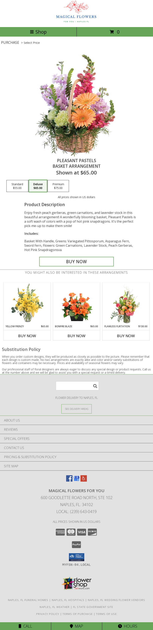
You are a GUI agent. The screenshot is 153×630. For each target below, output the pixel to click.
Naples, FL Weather (55, 607)
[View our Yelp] (83, 480)
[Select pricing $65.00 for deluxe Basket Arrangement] (38, 186)
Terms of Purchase (78, 614)
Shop (38, 31)
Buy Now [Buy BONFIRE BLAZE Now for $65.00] (76, 335)
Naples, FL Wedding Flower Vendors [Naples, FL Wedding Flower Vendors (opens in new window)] (116, 600)
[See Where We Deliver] (76, 409)
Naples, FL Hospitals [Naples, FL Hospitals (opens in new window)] (68, 600)
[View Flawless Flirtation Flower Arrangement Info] (126, 304)
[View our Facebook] (69, 480)
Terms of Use (106, 614)
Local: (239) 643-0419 (76, 511)
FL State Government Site (93, 607)
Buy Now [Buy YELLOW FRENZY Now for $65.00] (27, 335)
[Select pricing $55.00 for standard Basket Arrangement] (17, 186)
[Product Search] (77, 385)
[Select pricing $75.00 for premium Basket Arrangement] (58, 186)
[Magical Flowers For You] (76, 21)
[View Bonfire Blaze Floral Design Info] (76, 304)
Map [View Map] (76, 626)
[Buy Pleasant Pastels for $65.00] (76, 261)
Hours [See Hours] (127, 626)
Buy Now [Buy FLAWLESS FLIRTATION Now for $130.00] (126, 335)
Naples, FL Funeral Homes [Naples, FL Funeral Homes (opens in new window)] (28, 600)
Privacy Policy (47, 614)
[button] (76, 557)
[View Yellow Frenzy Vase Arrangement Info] (27, 303)
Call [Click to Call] (25, 626)
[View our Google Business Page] (76, 480)
